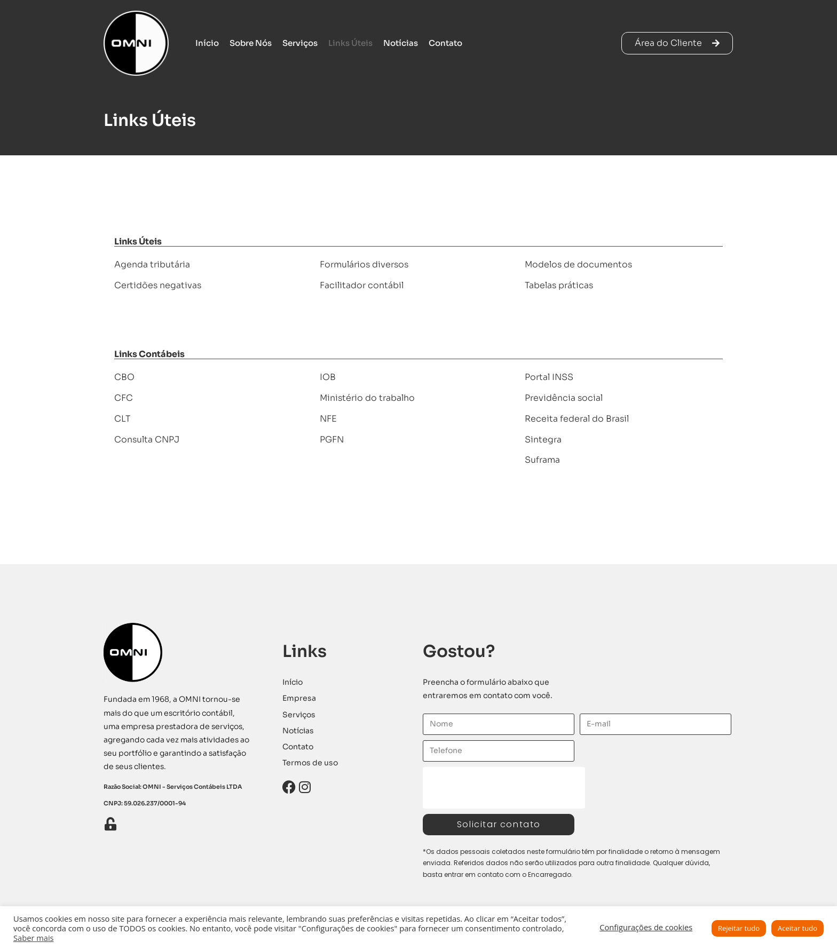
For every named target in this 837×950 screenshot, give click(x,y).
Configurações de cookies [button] (645, 927)
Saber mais (33, 937)
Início (207, 43)
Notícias (400, 43)
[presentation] (504, 788)
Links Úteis (350, 43)
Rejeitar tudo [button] (739, 928)
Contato (445, 43)
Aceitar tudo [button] (797, 928)
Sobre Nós (251, 43)
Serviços (300, 43)
